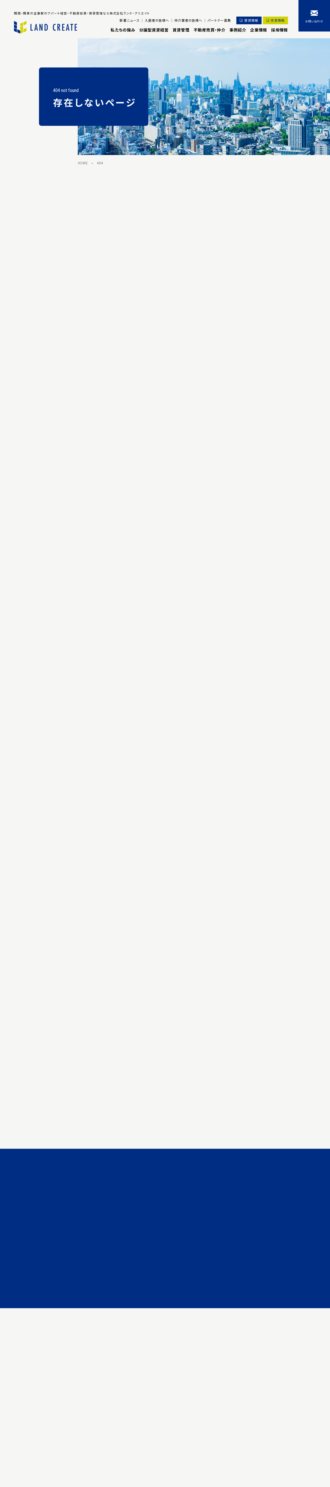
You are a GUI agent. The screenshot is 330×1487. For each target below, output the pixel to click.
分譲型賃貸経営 (153, 30)
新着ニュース (129, 20)
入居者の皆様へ (156, 20)
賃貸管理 (180, 30)
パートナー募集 (219, 20)
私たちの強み (122, 30)
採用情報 (279, 30)
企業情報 (258, 30)
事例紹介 (237, 30)
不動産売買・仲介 (209, 30)
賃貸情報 (251, 20)
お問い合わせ (314, 21)
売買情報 (277, 20)
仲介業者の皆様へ (188, 20)
